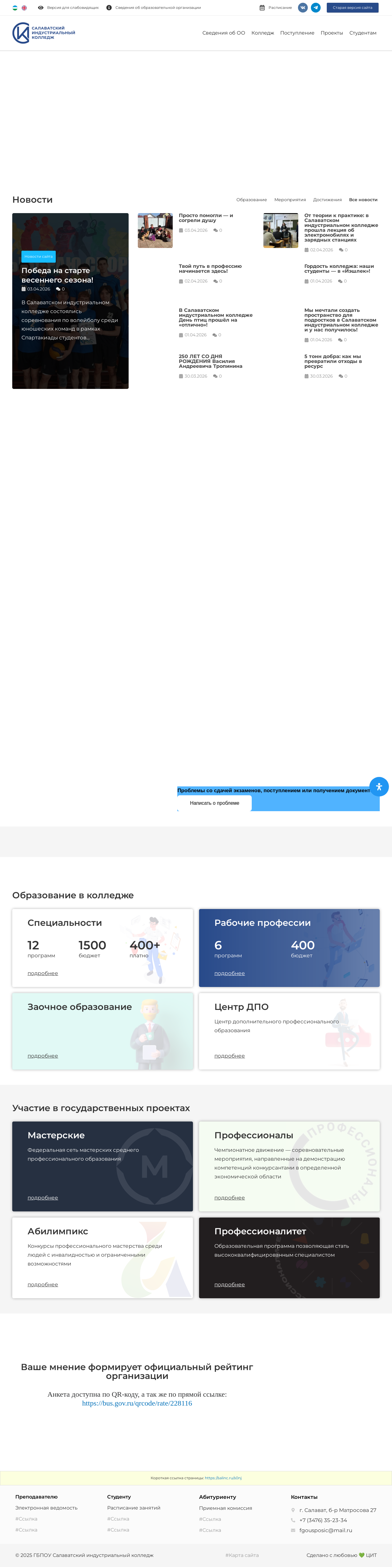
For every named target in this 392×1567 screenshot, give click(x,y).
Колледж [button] (262, 33)
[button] (12, 112)
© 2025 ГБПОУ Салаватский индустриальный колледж (84, 1555)
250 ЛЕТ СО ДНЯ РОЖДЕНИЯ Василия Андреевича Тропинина (211, 361)
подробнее (43, 973)
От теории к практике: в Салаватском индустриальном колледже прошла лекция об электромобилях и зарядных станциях (341, 228)
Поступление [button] (297, 33)
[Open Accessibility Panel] (379, 786)
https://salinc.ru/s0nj (223, 1478)
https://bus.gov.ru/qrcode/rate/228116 (137, 1403)
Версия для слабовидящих (73, 7)
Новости (32, 199)
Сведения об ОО (223, 33)
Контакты (304, 1497)
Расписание (280, 7)
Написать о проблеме (214, 803)
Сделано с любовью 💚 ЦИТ (342, 1555)
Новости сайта (38, 256)
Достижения (327, 199)
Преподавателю (36, 1497)
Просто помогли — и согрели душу (206, 218)
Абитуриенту (217, 1497)
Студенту (119, 1497)
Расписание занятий (133, 1508)
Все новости (363, 199)
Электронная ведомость (46, 1508)
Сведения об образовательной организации (158, 7)
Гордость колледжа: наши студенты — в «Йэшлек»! (339, 268)
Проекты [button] (332, 33)
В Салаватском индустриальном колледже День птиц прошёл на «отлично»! (216, 317)
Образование (251, 199)
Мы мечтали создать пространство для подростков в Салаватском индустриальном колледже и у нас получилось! (341, 320)
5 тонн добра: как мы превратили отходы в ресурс (333, 361)
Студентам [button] (363, 33)
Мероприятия (290, 199)
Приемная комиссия (225, 1508)
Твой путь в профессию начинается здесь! (210, 268)
